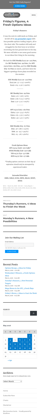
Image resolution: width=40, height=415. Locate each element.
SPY (9, 190)
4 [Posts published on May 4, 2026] (10, 340)
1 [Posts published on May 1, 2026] (29, 336)
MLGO (28, 188)
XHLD (19, 190)
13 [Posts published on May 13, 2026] (20, 344)
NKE (34, 188)
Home (5, 391)
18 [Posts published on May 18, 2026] (10, 348)
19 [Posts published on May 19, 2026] (15, 348)
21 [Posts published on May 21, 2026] (25, 348)
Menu (34, 15)
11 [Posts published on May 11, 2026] (10, 344)
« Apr (10, 360)
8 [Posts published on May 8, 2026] (29, 340)
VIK (12, 190)
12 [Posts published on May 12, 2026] (15, 344)
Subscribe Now (9, 395)
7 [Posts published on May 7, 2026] (24, 340)
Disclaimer (7, 405)
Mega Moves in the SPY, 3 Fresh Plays (19, 288)
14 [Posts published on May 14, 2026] (25, 344)
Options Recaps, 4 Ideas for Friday (18, 268)
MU (31, 188)
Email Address (9, 241)
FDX (12, 188)
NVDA (5, 190)
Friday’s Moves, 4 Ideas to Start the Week (21, 293)
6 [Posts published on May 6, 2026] (20, 340)
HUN (16, 188)
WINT (15, 190)
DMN (9, 188)
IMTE (23, 188)
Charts (5, 400)
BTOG (5, 188)
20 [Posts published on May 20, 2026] (20, 348)
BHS (4, 186)
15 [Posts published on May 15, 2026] (29, 344)
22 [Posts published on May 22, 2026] (30, 348)
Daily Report (28, 186)
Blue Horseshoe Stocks (10, 411)
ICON (19, 188)
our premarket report (23, 39)
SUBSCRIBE (20, 6)
